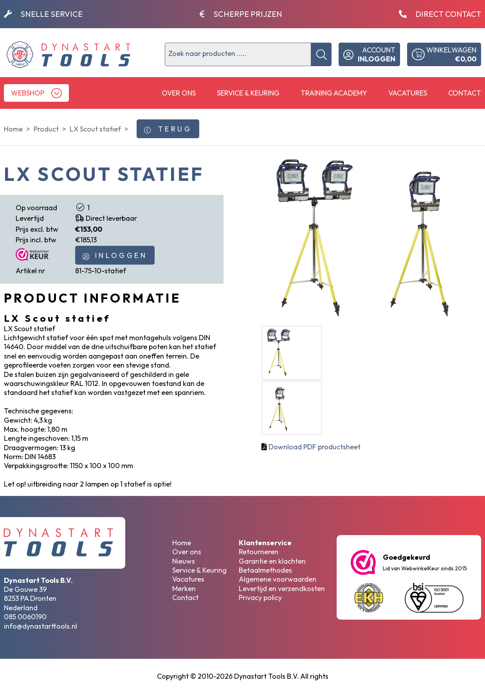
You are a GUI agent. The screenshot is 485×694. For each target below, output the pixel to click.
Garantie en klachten (272, 561)
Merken (184, 588)
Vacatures (407, 92)
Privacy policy (260, 597)
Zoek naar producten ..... (207, 53)
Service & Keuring (248, 92)
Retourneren (258, 551)
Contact (464, 92)
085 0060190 (25, 616)
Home (181, 542)
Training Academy (334, 92)
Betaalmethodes (265, 570)
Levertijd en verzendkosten (282, 588)
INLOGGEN (115, 255)
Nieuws (183, 561)
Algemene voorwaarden (277, 579)
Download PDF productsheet (315, 446)
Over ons (179, 92)
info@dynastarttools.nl (40, 626)
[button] (36, 93)
